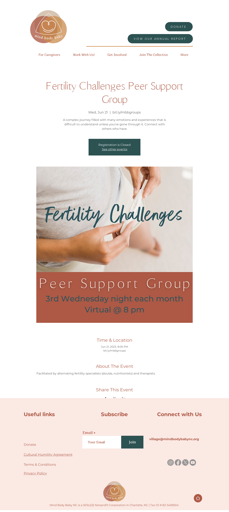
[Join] (132, 442)
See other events (114, 149)
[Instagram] (170, 462)
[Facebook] (178, 462)
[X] (185, 462)
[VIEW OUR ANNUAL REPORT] (160, 38)
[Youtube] (193, 462)
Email (88, 432)
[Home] (198, 498)
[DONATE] (179, 26)
